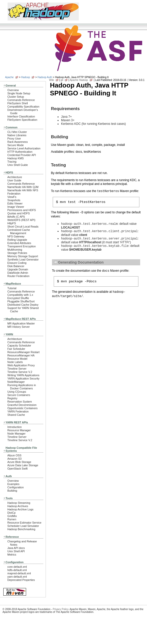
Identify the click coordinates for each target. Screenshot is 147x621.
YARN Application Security (23, 378)
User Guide (14, 180)
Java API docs (16, 547)
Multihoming (14, 249)
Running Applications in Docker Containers (21, 387)
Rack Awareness (17, 141)
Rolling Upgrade (17, 239)
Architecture (14, 177)
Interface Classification (21, 116)
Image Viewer (15, 206)
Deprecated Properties (21, 579)
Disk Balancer (15, 266)
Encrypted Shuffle (18, 298)
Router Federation (18, 276)
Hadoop (25, 77)
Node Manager (16, 433)
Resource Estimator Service (24, 522)
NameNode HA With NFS (22, 190)
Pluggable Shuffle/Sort (21, 301)
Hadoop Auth (45, 77)
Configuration (15, 487)
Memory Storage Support (22, 256)
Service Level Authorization (24, 148)
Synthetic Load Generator (23, 259)
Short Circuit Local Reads (23, 226)
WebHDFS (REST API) (21, 219)
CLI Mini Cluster (17, 131)
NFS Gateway (15, 236)
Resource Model (17, 358)
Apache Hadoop (79, 80)
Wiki (51, 80)
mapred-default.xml (19, 573)
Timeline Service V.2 (19, 371)
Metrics (11, 554)
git (62, 80)
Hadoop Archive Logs (20, 509)
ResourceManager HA (20, 355)
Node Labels (15, 362)
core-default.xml (17, 566)
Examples (13, 484)
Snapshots (13, 200)
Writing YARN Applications (23, 375)
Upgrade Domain (17, 269)
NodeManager (16, 381)
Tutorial (11, 288)
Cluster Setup (15, 96)
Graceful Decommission (21, 404)
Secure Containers (18, 394)
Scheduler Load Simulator (23, 525)
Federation (14, 193)
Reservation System (19, 401)
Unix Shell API (16, 551)
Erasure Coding (16, 262)
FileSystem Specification (22, 119)
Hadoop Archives (17, 506)
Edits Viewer (15, 203)
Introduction (14, 426)
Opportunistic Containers (22, 408)
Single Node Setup (18, 93)
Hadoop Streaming (18, 502)
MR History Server (18, 326)
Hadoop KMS (15, 158)
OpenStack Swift (17, 468)
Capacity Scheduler (19, 345)
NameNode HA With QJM (23, 186)
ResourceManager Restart (23, 352)
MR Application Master (21, 323)
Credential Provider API (21, 155)
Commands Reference (21, 99)
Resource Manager (19, 430)
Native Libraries (16, 135)
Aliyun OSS (14, 455)
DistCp (11, 512)
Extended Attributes (19, 243)
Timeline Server (16, 368)
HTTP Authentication (19, 151)
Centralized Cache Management (18, 231)
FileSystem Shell (17, 103)
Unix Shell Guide (17, 164)
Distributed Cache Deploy (23, 304)
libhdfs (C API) (16, 216)
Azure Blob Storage (19, 461)
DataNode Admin (17, 272)
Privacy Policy (60, 609)
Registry (12, 398)
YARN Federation (18, 411)
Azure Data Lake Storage (22, 465)
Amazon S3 (14, 458)
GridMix (12, 516)
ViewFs (11, 196)
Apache (9, 77)
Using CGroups (16, 391)
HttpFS (11, 223)
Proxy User (14, 138)
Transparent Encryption (21, 246)
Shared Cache (16, 414)
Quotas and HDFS (18, 213)
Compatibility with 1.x (20, 294)
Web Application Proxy (21, 365)
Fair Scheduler (16, 348)
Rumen (11, 519)
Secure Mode (15, 145)
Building (12, 490)
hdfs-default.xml (17, 570)
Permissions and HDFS (21, 210)
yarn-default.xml (17, 576)
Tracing (11, 161)
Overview (13, 90)
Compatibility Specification (23, 106)
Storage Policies (17, 252)
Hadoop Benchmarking (21, 529)
